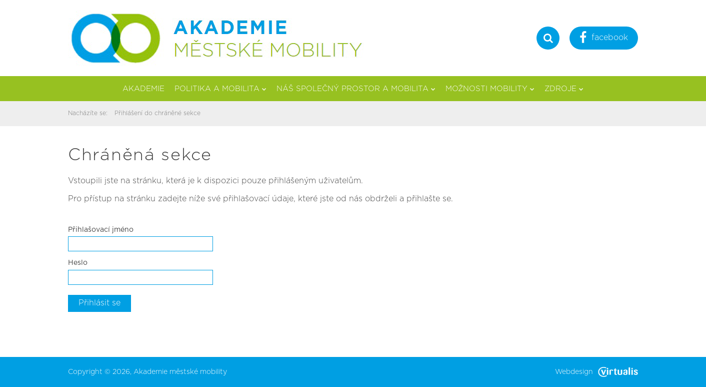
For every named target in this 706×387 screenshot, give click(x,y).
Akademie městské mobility (180, 371)
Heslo (78, 262)
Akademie (143, 89)
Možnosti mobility (490, 89)
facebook (604, 39)
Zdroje (564, 89)
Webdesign (596, 371)
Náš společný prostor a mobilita (356, 89)
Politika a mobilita (220, 89)
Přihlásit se (99, 303)
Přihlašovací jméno (101, 229)
